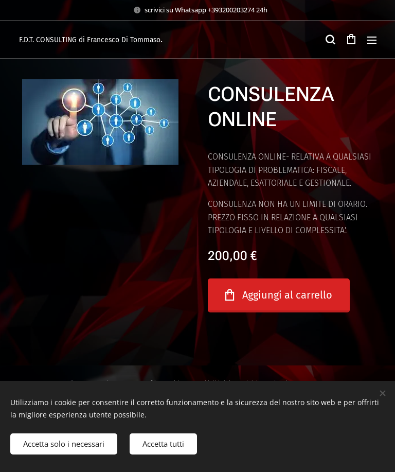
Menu (371, 40)
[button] (330, 40)
